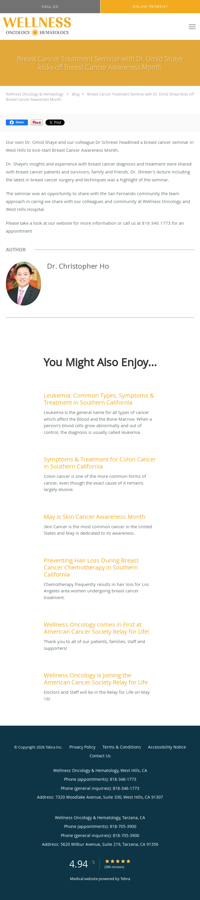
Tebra (125, 878)
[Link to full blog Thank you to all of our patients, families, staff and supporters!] (100, 626)
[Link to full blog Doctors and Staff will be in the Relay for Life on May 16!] (100, 677)
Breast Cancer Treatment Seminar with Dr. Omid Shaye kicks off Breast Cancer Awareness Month (100, 96)
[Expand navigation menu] (192, 26)
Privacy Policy (82, 747)
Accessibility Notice (167, 747)
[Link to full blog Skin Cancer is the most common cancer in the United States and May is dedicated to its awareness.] (100, 515)
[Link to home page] (49, 26)
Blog (76, 94)
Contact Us (100, 755)
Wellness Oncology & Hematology (34, 94)
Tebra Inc (53, 747)
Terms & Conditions (121, 747)
